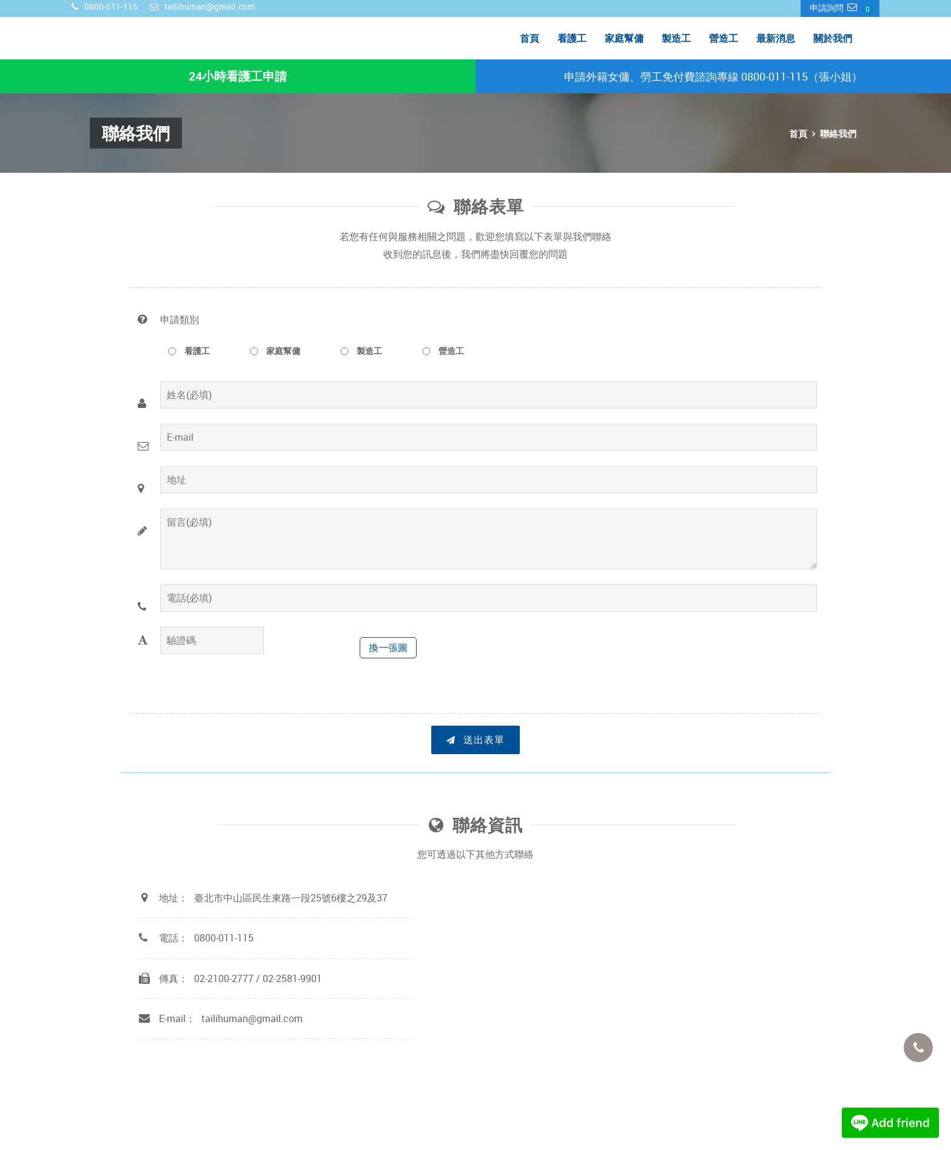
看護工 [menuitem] (571, 38)
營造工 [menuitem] (723, 38)
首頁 (529, 38)
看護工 (185, 350)
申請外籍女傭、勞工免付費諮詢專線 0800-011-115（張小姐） (713, 76)
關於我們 (832, 38)
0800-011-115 (224, 937)
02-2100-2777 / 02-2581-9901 (258, 978)
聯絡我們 (838, 133)
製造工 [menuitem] (676, 38)
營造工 (439, 350)
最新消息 (775, 38)
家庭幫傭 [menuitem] (624, 38)
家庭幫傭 (271, 350)
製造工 (357, 350)
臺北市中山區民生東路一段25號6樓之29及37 (291, 897)
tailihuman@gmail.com (252, 1018)
